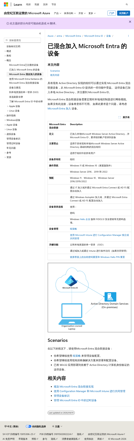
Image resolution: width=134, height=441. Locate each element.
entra (59, 35)
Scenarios (55, 70)
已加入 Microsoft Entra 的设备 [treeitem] (24, 69)
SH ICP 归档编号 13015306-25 (18, 434)
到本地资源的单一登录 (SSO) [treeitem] (23, 92)
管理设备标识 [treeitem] (13, 138)
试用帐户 (123, 13)
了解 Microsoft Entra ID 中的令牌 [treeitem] (26, 101)
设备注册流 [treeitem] (15, 87)
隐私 (79, 434)
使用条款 (88, 438)
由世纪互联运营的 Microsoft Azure (105, 434)
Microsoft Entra (73, 35)
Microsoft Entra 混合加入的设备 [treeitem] (25, 74)
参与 (45, 438)
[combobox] (22, 40)
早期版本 (23, 438)
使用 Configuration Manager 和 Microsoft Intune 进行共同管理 (89, 391)
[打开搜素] (127, 4)
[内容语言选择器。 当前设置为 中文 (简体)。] (12, 426)
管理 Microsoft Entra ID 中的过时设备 (75, 400)
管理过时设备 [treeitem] (13, 143)
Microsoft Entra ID (93, 35)
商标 (99, 438)
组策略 (73, 228)
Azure (50, 35)
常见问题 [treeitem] (11, 147)
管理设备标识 (62, 395)
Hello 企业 (85, 219)
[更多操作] (128, 36)
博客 (34, 438)
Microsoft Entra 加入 (59, 108)
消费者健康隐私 (70, 438)
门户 (111, 13)
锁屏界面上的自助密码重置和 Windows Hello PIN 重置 (97, 257)
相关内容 (54, 74)
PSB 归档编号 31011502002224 (55, 434)
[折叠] (40, 33)
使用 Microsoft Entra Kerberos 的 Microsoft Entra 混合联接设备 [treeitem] (25, 80)
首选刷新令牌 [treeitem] (16, 96)
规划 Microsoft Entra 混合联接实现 (74, 386)
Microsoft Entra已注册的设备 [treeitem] (23, 64)
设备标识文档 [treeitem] (13, 46)
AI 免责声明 (9, 438)
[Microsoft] (6, 4)
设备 (108, 35)
